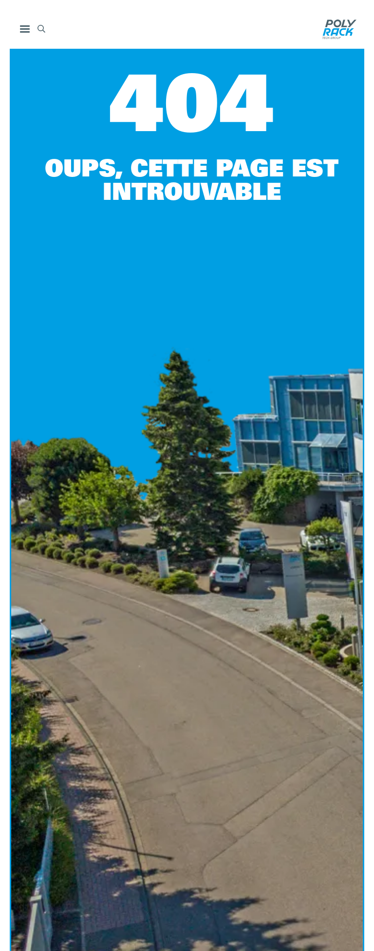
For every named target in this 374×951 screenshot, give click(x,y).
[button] (25, 29)
